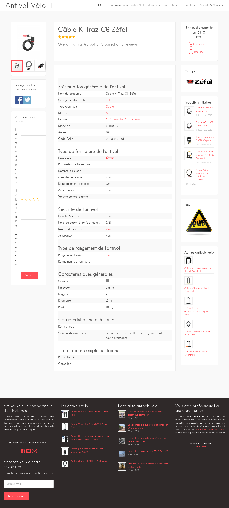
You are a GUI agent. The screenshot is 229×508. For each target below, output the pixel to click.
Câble (110, 106)
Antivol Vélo (25, 5)
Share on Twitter (27, 100)
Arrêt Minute (114, 119)
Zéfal (109, 113)
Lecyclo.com (200, 446)
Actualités (205, 5)
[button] (42, 43)
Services (218, 5)
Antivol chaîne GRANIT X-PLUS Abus (89, 461)
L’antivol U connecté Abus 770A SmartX (148, 451)
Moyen (110, 229)
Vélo (108, 100)
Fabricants (150, 5)
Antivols (169, 5)
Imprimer (196, 51)
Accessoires (132, 119)
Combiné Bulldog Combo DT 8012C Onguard (205, 154)
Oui (108, 255)
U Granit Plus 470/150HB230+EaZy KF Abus (196, 311)
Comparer (197, 44)
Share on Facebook (19, 100)
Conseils (187, 5)
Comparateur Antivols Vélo (125, 5)
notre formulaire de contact (210, 429)
